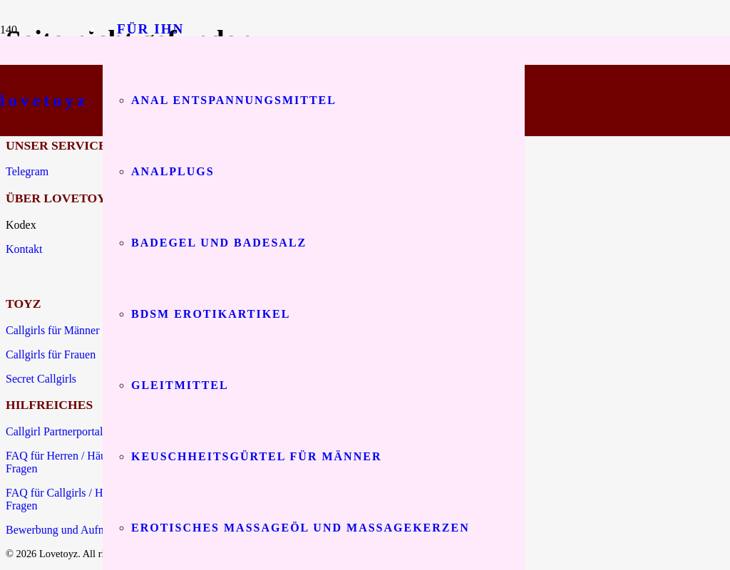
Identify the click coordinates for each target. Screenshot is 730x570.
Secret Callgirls (41, 379)
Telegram (27, 171)
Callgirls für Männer (53, 330)
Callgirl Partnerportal (54, 431)
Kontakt (24, 249)
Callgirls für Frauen (51, 354)
